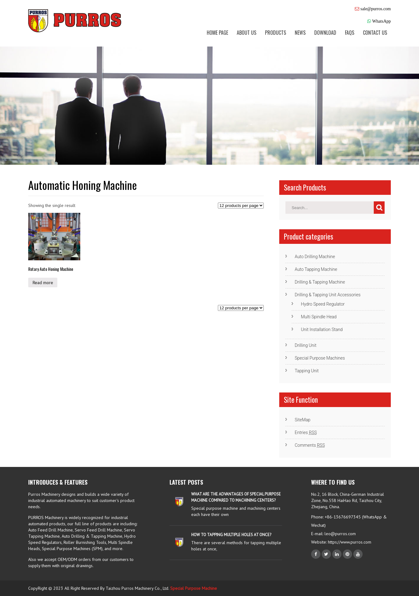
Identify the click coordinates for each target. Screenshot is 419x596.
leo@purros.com (340, 533)
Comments (310, 445)
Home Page (217, 32)
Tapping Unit (307, 370)
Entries (306, 432)
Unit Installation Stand (322, 329)
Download (325, 32)
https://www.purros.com (349, 542)
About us (246, 32)
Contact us (375, 32)
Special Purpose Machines (320, 358)
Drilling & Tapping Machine (320, 282)
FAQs (349, 32)
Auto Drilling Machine (315, 256)
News (300, 32)
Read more (43, 282)
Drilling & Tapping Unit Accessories (327, 294)
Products (275, 32)
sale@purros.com (375, 9)
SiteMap (303, 419)
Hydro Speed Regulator (323, 304)
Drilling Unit (305, 345)
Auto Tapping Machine (316, 269)
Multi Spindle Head (319, 316)
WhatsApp (381, 21)
